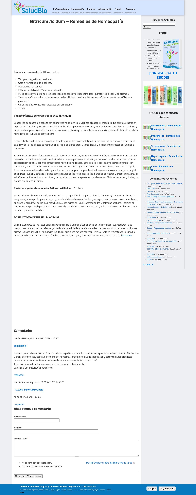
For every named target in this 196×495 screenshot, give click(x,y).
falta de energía (153, 194)
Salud (118, 10)
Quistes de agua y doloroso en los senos (163, 212)
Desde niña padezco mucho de (159, 228)
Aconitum (127, 235)
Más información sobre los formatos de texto (109, 463)
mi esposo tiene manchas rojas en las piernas (165, 183)
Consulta (150, 238)
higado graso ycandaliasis (28, 389)
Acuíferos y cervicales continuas (159, 222)
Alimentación (105, 10)
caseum (150, 191)
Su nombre (20, 416)
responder (19, 375)
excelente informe (154, 220)
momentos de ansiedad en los (159, 207)
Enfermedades (61, 10)
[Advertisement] (38, 45)
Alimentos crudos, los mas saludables (161, 241)
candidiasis (20, 346)
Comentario (21, 438)
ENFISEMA (151, 188)
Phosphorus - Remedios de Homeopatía (165, 137)
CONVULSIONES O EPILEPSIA (158, 249)
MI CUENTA (148, 264)
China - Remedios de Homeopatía (162, 168)
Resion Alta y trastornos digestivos (160, 196)
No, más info (167, 488)
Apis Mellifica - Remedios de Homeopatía (166, 127)
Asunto (18, 427)
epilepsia (150, 246)
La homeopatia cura (154, 256)
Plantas (91, 10)
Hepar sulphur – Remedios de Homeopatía (166, 158)
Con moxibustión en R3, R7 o (158, 233)
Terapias (130, 10)
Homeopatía (77, 10)
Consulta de (151, 217)
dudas (149, 259)
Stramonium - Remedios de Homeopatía (165, 148)
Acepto (152, 488)
